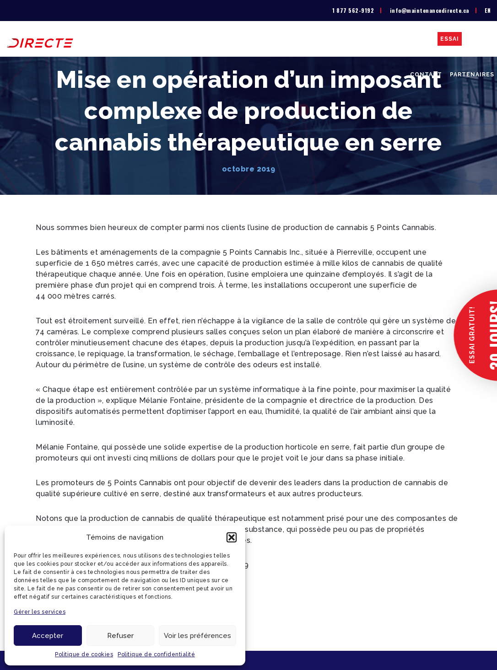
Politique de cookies (84, 654)
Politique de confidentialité (156, 654)
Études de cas (407, 39)
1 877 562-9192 (353, 10)
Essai (449, 39)
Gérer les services (39, 612)
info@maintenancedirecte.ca (429, 10)
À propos (150, 39)
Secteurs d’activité (338, 39)
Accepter (47, 636)
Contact (426, 74)
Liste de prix (271, 39)
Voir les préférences (197, 636)
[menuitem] (487, 10)
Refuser (120, 636)
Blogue (480, 39)
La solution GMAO (207, 39)
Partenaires (472, 74)
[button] (231, 537)
